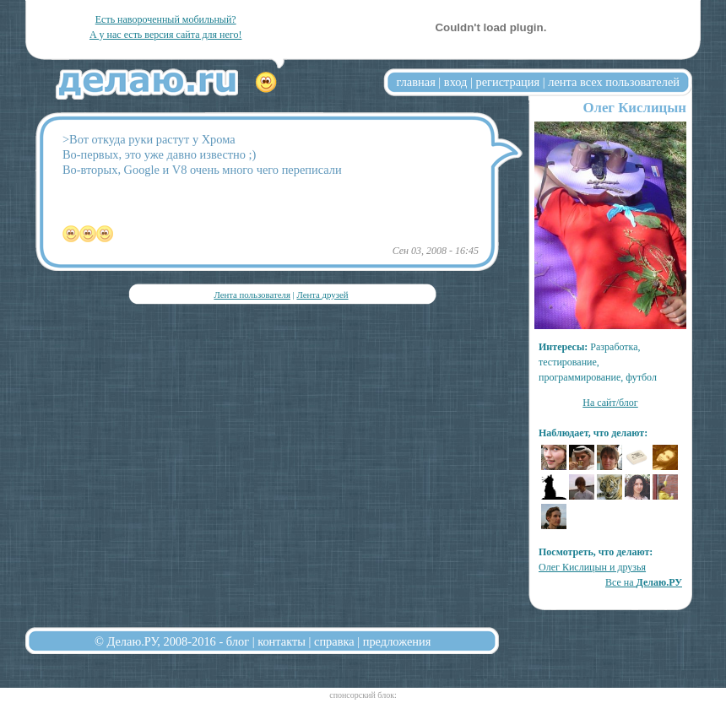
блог (237, 641)
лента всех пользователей (614, 82)
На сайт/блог (610, 402)
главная (416, 82)
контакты (281, 641)
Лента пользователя (252, 294)
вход (456, 82)
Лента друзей (322, 294)
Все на (643, 582)
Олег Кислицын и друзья (592, 567)
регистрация (507, 82)
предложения (397, 641)
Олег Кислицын (634, 108)
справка (334, 641)
